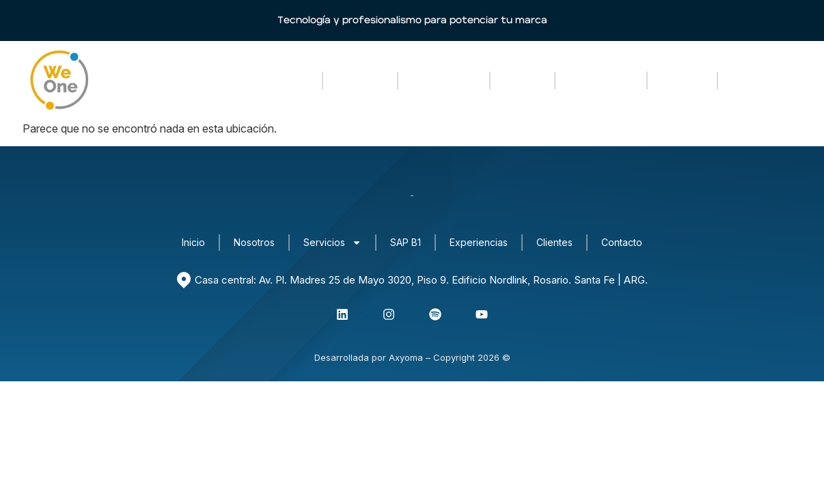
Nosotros (360, 80)
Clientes (682, 80)
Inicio (293, 80)
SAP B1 (522, 80)
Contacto (754, 80)
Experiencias (601, 80)
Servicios (444, 80)
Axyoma (406, 357)
